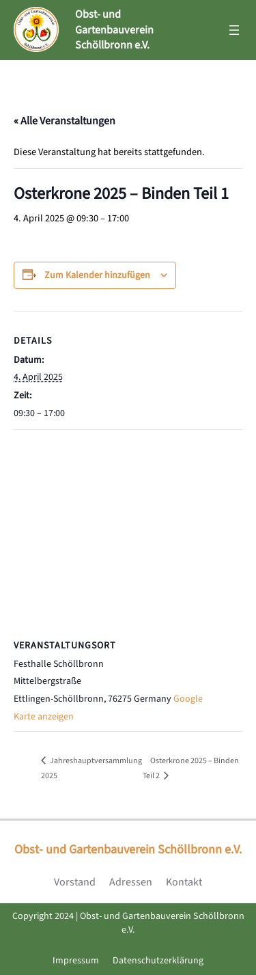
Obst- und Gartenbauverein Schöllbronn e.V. (114, 29)
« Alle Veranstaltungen (64, 120)
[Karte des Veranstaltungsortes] (128, 528)
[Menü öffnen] (234, 30)
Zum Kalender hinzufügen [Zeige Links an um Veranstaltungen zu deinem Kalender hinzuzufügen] (97, 275)
